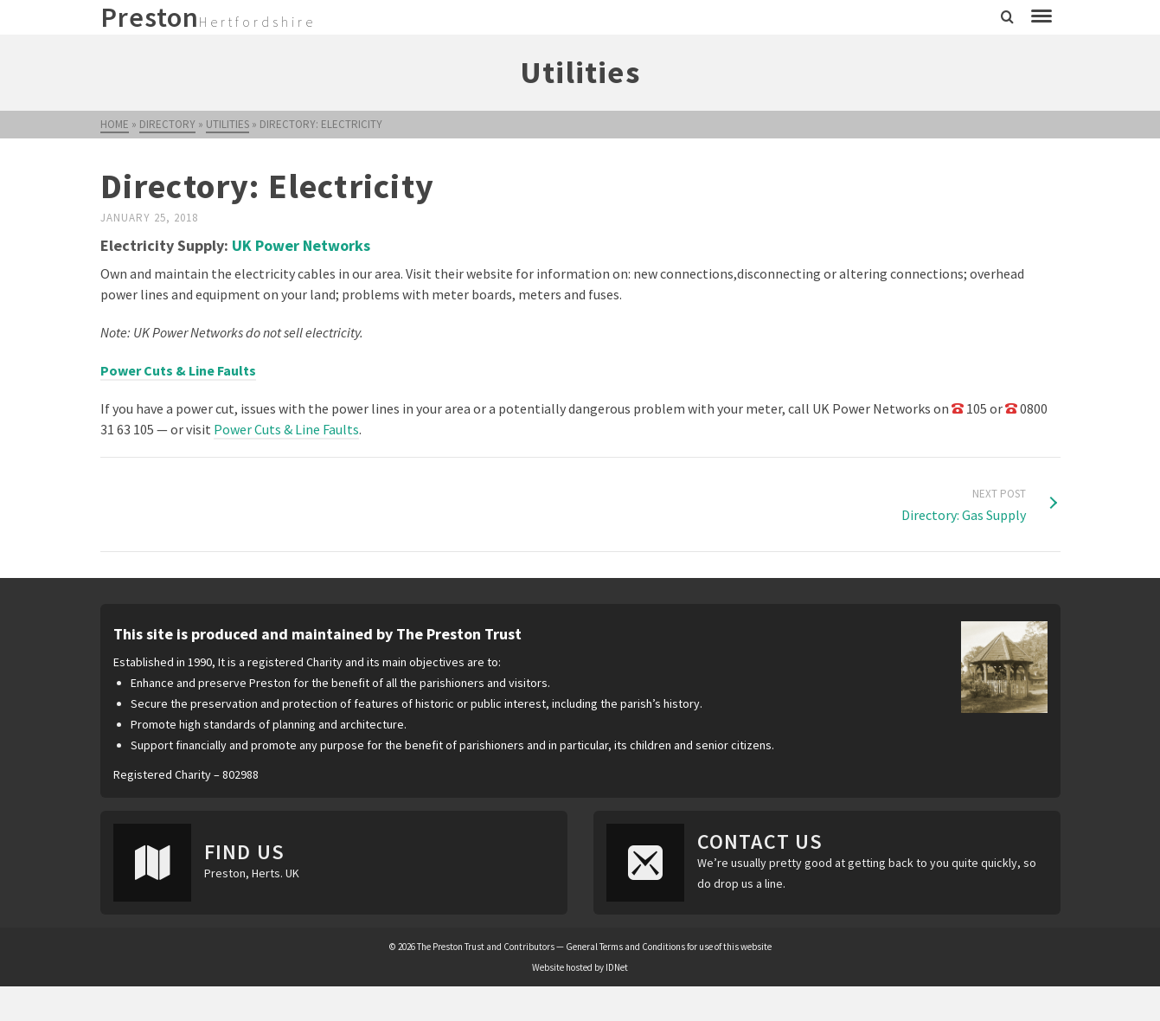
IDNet (617, 967)
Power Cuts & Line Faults (286, 429)
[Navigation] (1041, 17)
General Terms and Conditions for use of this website (669, 947)
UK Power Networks (301, 245)
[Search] (1007, 17)
